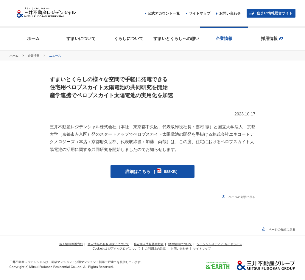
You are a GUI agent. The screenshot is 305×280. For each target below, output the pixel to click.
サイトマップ (198, 13)
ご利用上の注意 (155, 248)
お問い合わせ (228, 13)
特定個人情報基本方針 (149, 244)
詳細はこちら (152, 171)
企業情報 (34, 55)
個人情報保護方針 (71, 244)
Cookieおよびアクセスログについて (117, 248)
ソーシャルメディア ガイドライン (219, 244)
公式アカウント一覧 (162, 13)
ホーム (14, 55)
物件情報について (180, 244)
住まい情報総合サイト (274, 13)
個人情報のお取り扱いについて (108, 244)
